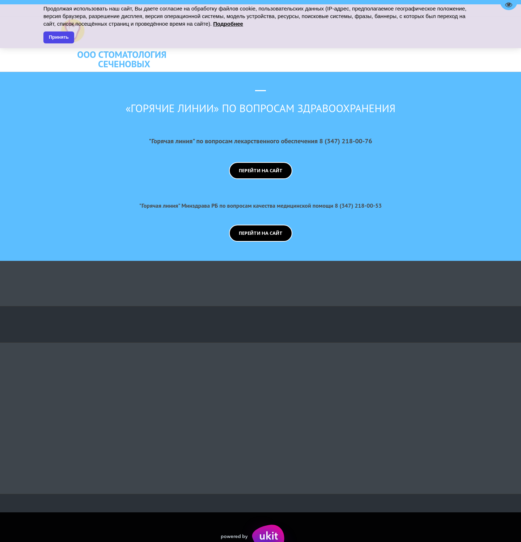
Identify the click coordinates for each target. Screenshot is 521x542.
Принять (59, 37)
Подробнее (228, 24)
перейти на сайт (261, 170)
